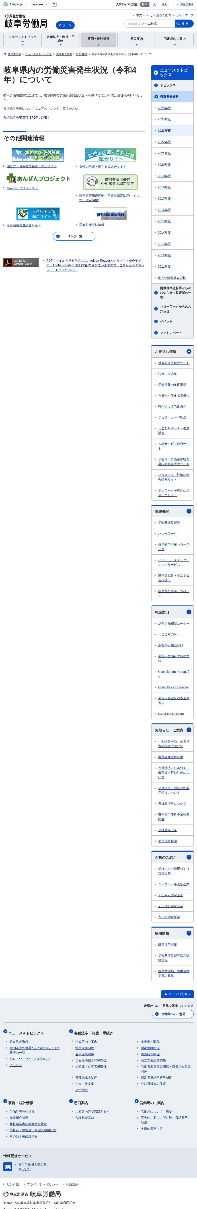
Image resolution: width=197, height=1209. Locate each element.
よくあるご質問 (160, 15)
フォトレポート (171, 333)
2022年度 (164, 142)
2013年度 (164, 244)
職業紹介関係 (150, 1051)
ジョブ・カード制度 (172, 417)
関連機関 (173, 511)
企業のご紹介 (173, 857)
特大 (164, 4)
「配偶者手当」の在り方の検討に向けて (173, 744)
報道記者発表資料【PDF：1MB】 (26, 117)
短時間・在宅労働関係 (91, 1063)
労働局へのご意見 (173, 1013)
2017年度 (164, 198)
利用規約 (72, 1178)
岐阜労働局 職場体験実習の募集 (173, 973)
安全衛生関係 (150, 1038)
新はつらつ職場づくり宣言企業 (173, 871)
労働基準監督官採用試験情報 (173, 958)
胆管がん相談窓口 (170, 645)
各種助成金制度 (86, 1074)
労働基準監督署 (169, 522)
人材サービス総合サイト (173, 446)
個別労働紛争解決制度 (156, 1074)
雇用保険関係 (84, 1051)
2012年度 (164, 255)
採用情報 (173, 933)
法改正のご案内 (86, 1038)
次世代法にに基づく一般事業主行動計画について (173, 772)
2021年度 (164, 153)
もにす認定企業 (169, 917)
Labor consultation (171, 713)
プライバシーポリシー (42, 1178)
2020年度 (164, 164)
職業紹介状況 (19, 1111)
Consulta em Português (173, 674)
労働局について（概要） (158, 1105)
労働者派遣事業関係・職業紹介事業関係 (166, 1066)
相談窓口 (173, 611)
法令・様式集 (167, 374)
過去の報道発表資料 (172, 278)
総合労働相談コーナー (173, 623)
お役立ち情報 (173, 351)
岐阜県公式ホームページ (173, 593)
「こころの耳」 (169, 634)
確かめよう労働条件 (172, 406)
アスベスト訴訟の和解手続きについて (173, 790)
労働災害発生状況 (22, 1105)
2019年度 (164, 176)
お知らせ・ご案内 (173, 729)
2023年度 (164, 130)
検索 (185, 23)
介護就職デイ (167, 830)
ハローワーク (167, 533)
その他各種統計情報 (24, 1130)
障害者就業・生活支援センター (173, 578)
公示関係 (81, 1086)
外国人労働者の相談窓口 (173, 658)
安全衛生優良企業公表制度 (173, 817)
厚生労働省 (187, 4)
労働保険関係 (84, 1044)
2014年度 (164, 232)
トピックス (168, 85)
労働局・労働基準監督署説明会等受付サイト (173, 462)
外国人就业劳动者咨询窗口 (173, 700)
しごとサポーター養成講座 (173, 430)
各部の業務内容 (152, 1122)
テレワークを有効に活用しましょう (173, 493)
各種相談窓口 (84, 1111)
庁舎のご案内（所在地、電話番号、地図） (166, 1114)
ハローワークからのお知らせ (175, 309)
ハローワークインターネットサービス (173, 562)
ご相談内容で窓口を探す (92, 1105)
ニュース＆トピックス (174, 72)
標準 (144, 4)
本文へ (140, 15)
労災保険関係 (150, 1044)
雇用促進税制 (167, 841)
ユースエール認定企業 (173, 884)
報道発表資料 (169, 96)
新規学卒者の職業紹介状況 (28, 1117)
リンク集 (13, 1178)
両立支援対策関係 (153, 1057)
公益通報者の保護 (153, 1080)
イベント (166, 321)
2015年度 (164, 221)
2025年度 (164, 108)
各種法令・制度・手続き (95, 1031)
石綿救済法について (172, 803)
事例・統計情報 (22, 1098)
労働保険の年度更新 (172, 384)
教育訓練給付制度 (170, 757)
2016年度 (164, 210)
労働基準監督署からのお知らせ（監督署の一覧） (175, 292)
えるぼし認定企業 (170, 906)
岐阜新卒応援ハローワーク (173, 547)
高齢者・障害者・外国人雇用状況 (33, 1124)
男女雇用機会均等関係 (91, 1057)
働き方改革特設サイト (173, 363)
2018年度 (164, 187)
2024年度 (164, 119)
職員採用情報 (167, 944)
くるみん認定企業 (170, 895)
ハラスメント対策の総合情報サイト (173, 477)
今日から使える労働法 (173, 395)
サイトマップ (185, 15)
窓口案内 (82, 1098)
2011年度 (164, 266)
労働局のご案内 (153, 1098)
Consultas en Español (173, 687)
